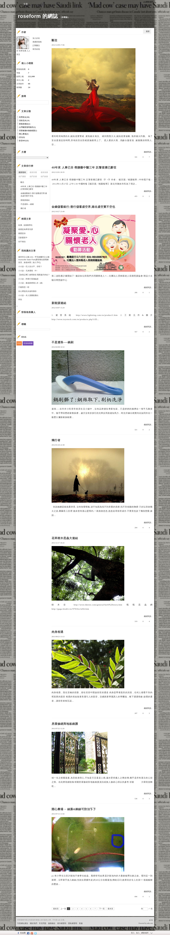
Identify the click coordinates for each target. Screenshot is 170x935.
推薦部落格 (37, 42)
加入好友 (36, 38)
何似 (20, 299)
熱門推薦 (44, 176)
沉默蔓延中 (22, 238)
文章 (25, 4)
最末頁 (110, 909)
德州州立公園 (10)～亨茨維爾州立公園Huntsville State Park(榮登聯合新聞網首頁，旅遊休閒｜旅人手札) (33, 259)
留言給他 (36, 49)
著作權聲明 (61, 923)
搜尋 (46, 102)
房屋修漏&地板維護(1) (28, 131)
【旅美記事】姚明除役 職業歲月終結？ (34, 275)
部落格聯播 (28, 343)
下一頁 (102, 909)
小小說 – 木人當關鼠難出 (28, 295)
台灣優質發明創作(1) (27, 127)
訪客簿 (59, 4)
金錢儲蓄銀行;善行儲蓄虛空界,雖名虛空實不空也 (83, 206)
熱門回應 (33, 176)
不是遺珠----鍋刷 (63, 342)
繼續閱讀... (148, 152)
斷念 (54, 40)
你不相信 (22, 242)
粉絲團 (23, 933)
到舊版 (65, 17)
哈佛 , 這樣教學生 (25, 225)
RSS (19, 343)
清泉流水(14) (24, 120)
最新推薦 (44, 172)
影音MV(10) (24, 141)
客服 (81, 923)
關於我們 (33, 923)
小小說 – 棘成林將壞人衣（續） (31, 283)
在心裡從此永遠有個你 (27, 291)
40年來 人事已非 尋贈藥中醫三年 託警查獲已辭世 (84, 167)
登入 (133, 933)
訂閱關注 (36, 45)
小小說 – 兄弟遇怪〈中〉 (28, 271)
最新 (148, 31)
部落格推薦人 (28, 312)
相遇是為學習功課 (25, 229)
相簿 (42, 4)
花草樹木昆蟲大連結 (65, 538)
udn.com (150, 923)
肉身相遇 (57, 631)
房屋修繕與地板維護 (65, 723)
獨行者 (56, 440)
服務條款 (51, 923)
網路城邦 (144, 933)
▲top (151, 920)
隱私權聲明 (72, 923)
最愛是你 (22, 233)
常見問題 (42, 923)
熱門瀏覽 (22, 176)
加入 (138, 933)
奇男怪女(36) (24, 117)
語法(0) (22, 137)
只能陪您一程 (23, 287)
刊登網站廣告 (22, 923)
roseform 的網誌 (38, 16)
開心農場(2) (24, 134)
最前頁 (56, 909)
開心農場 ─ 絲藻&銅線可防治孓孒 (74, 809)
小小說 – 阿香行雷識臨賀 (28, 279)
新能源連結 (59, 303)
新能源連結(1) (24, 124)
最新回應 (33, 172)
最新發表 (22, 172)
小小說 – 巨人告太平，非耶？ (30, 266)
